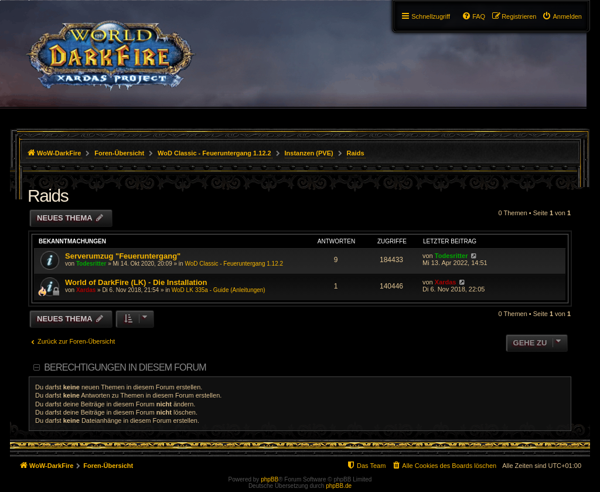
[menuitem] (562, 16)
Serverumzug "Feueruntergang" (122, 256)
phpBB (269, 479)
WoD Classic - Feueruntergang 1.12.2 (234, 263)
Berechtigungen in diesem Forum (125, 367)
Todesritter (91, 263)
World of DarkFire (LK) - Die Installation (136, 282)
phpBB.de (339, 486)
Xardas (86, 290)
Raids (48, 195)
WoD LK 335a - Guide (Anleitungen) (218, 290)
